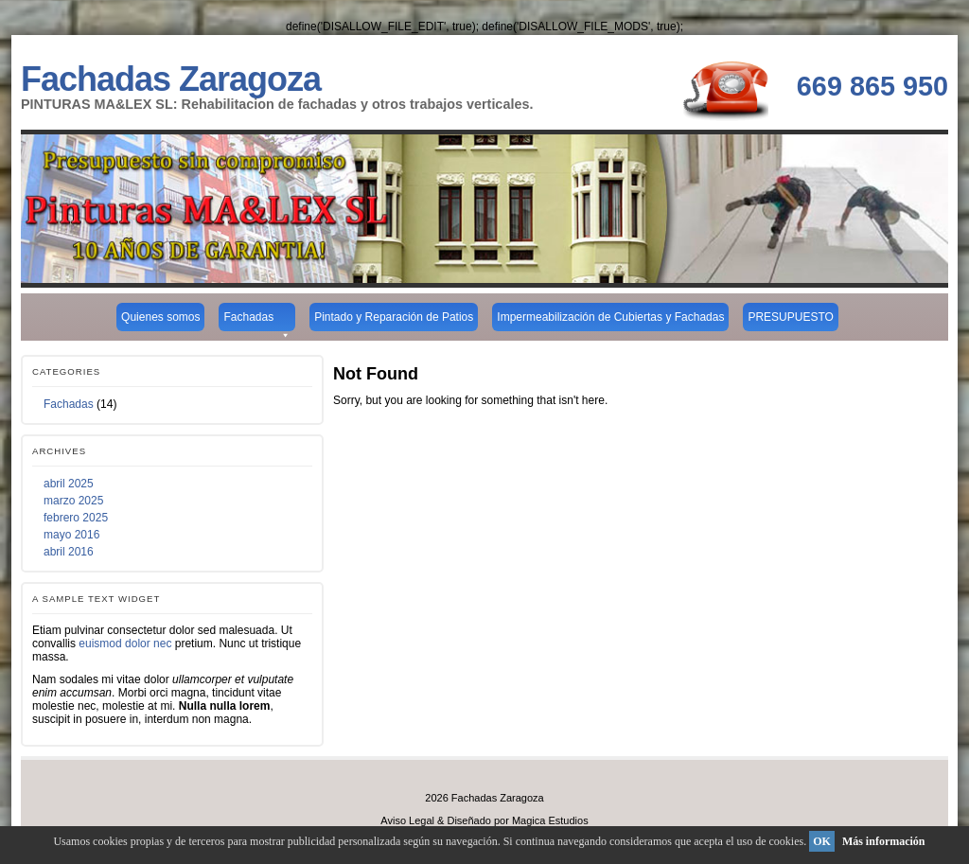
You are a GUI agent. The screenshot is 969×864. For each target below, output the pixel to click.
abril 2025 (69, 483)
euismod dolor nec (125, 643)
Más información (883, 841)
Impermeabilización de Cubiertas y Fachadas (610, 317)
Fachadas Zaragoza (171, 79)
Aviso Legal (407, 820)
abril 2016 (69, 551)
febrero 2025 (76, 517)
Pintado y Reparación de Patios (393, 317)
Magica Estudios (550, 820)
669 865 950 (872, 86)
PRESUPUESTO (790, 317)
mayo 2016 (71, 534)
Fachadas (257, 320)
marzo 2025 (73, 500)
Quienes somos (160, 317)
